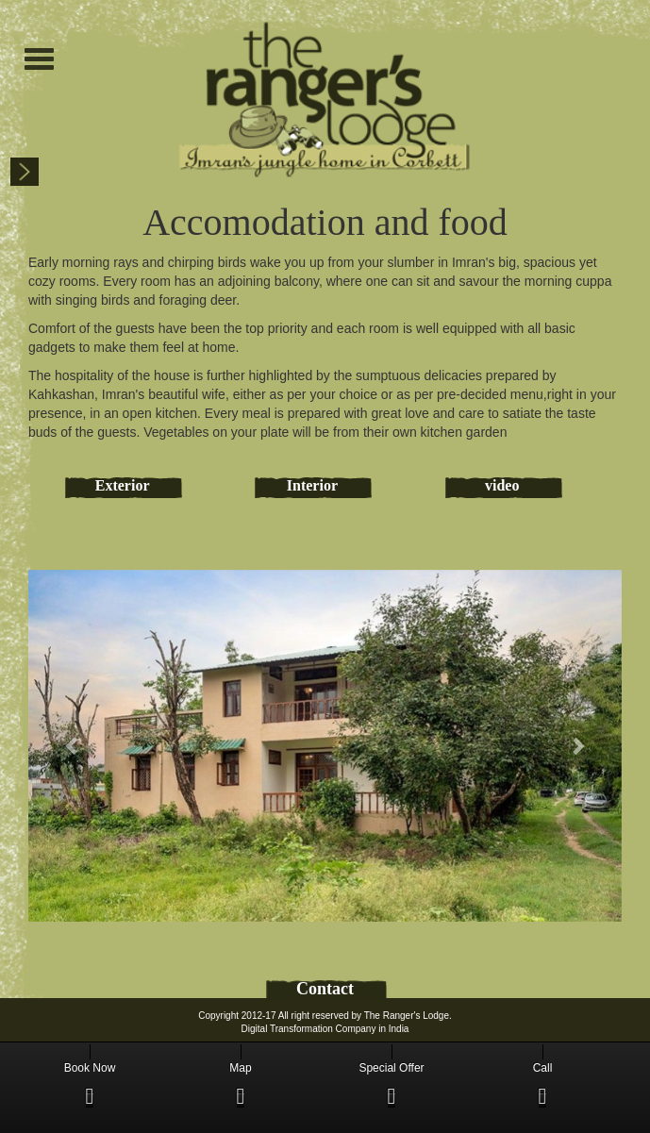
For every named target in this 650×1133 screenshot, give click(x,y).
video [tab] (502, 485)
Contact (325, 988)
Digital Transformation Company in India (325, 1029)
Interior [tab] (312, 485)
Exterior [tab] (122, 485)
